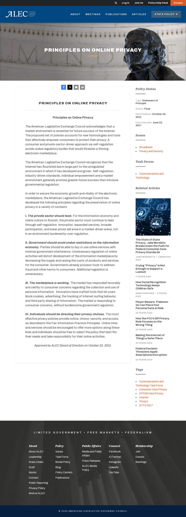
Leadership (35, 456)
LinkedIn (113, 467)
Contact (33, 477)
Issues (59, 451)
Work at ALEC (37, 493)
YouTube (114, 472)
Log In (125, 3)
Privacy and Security (151, 151)
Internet (144, 397)
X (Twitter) (115, 456)
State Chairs (36, 462)
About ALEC (36, 451)
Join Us (138, 3)
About (76, 14)
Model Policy (62, 462)
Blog (58, 467)
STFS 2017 (146, 405)
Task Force (61, 456)
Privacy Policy (37, 488)
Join (137, 451)
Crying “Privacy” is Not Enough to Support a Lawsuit (150, 268)
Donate (178, 3)
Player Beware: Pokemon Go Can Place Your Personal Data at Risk (152, 305)
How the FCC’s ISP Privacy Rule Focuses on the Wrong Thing (152, 321)
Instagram (115, 462)
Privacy (143, 401)
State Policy (166, 14)
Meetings (93, 14)
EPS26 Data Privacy (151, 393)
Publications (116, 14)
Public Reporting (38, 482)
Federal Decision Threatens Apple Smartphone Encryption (151, 351)
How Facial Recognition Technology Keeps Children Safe (151, 285)
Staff (32, 467)
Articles (139, 14)
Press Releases (91, 460)
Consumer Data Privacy (153, 389)
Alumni (32, 472)
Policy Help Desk (158, 3)
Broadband (145, 147)
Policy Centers (63, 472)
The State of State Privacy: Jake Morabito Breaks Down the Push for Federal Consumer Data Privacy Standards (152, 246)
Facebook (115, 451)
